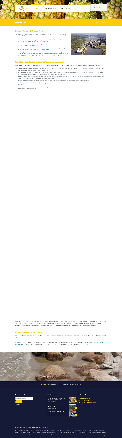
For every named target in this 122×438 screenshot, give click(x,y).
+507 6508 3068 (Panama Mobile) (86, 402)
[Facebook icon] (104, 435)
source (46, 41)
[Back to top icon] (105, 425)
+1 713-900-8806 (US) (83, 400)
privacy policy (41, 427)
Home (96, 22)
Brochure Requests (99, 8)
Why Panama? (104, 22)
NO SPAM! (17, 404)
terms (46, 427)
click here (44, 385)
